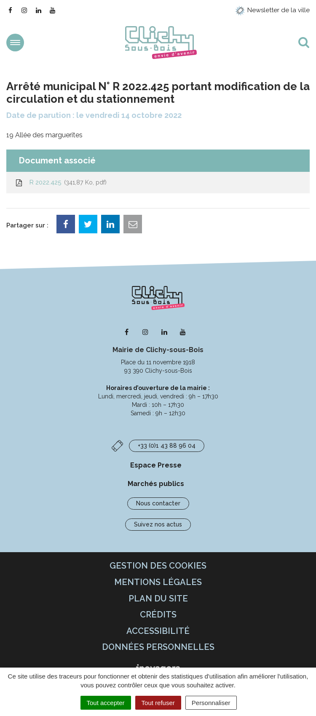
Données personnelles (158, 647)
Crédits (158, 614)
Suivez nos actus (158, 524)
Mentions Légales (158, 582)
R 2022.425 (61, 182)
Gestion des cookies (158, 566)
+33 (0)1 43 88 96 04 (166, 445)
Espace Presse (156, 465)
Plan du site (158, 598)
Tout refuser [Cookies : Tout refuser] (158, 702)
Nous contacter (158, 503)
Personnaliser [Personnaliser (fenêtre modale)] (211, 702)
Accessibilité (158, 631)
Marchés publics (156, 484)
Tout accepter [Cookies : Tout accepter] (106, 702)
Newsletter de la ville (272, 10)
